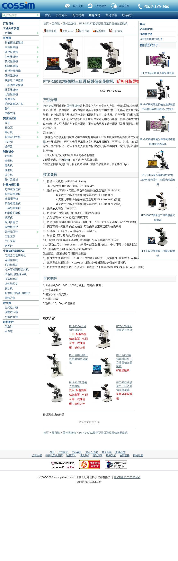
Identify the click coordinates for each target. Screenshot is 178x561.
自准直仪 (10, 236)
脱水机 (9, 288)
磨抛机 (9, 165)
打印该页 (117, 30)
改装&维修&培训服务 (151, 38)
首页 (48, 15)
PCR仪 (9, 141)
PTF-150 (48, 105)
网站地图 (138, 455)
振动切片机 (11, 283)
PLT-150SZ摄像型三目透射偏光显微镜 (124, 386)
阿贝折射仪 (11, 222)
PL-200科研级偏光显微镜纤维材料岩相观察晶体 (157, 140)
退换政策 (120, 452)
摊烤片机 (10, 297)
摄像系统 (10, 99)
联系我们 (154, 7)
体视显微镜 (11, 51)
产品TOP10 (146, 29)
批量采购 (51, 30)
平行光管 (10, 241)
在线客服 (124, 5)
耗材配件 (8, 322)
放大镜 (7, 302)
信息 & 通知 (91, 452)
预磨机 (9, 170)
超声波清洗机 (13, 137)
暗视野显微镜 (13, 70)
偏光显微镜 (11, 75)
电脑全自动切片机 (15, 255)
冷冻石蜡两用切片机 (17, 269)
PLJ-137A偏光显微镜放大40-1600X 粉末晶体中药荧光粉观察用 (157, 178)
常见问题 (107, 452)
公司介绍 (61, 15)
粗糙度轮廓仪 (13, 212)
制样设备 (8, 151)
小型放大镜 (11, 316)
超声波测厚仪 (13, 193)
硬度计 (9, 245)
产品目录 (8, 23)
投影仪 (9, 217)
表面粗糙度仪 (13, 203)
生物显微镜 (11, 56)
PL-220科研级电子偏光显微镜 (158, 72)
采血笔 (9, 331)
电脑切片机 (11, 260)
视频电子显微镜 (14, 80)
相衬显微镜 (11, 66)
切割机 (9, 156)
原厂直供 (78, 5)
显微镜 (7, 38)
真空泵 (9, 127)
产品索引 (77, 452)
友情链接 (125, 455)
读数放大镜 (11, 312)
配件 (7, 108)
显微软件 (10, 113)
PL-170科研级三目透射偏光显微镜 (78, 359)
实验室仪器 (9, 118)
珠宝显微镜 (11, 89)
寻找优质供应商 (54, 455)
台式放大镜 (11, 307)
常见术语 (111, 15)
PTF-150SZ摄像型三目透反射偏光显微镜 (103, 23)
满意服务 (101, 5)
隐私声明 (98, 455)
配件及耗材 (11, 179)
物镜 (66, 159)
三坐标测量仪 (13, 208)
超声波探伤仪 (13, 189)
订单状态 (63, 452)
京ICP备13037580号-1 (127, 477)
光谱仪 (9, 32)
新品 (142, 24)
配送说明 (78, 15)
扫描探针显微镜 (14, 42)
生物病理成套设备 (13, 250)
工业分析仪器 (11, 28)
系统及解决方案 (14, 103)
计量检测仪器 (11, 184)
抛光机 (9, 174)
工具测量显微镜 (14, 84)
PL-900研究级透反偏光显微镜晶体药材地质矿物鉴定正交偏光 (157, 105)
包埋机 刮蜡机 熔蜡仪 (17, 293)
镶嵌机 (9, 160)
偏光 (69, 105)
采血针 (9, 326)
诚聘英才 (71, 455)
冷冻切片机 (11, 278)
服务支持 (94, 15)
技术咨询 (84, 30)
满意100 (84, 455)
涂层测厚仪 (11, 198)
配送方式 (67, 30)
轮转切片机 (11, 264)
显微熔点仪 (11, 226)
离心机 (9, 132)
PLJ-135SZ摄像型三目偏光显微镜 (158, 251)
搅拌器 (9, 146)
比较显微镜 (11, 94)
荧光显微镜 (11, 61)
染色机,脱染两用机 (16, 274)
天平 (7, 122)
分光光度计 (11, 231)
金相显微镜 (11, 47)
